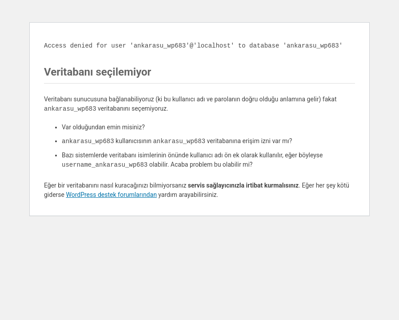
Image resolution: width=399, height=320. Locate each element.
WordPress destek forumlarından (111, 194)
